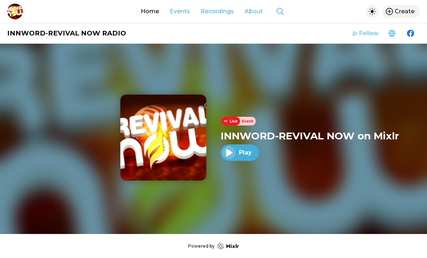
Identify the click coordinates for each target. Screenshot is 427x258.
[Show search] (280, 11)
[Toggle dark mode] (372, 11)
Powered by (213, 246)
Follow (365, 33)
